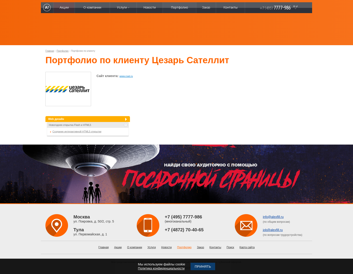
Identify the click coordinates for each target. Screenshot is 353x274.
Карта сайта (247, 247)
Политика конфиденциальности (161, 268)
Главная (49, 51)
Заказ (200, 247)
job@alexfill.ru (273, 230)
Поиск (230, 247)
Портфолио (62, 51)
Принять (203, 266)
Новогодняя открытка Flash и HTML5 (70, 125)
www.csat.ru (126, 76)
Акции (118, 247)
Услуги (152, 247)
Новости (166, 247)
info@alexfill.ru (273, 217)
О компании (134, 247)
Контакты (215, 247)
